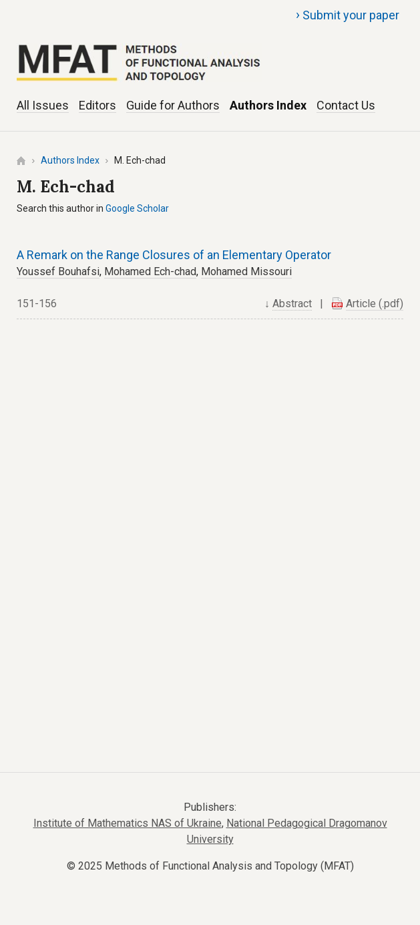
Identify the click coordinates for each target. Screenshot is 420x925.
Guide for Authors (173, 105)
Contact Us (346, 105)
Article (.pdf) (374, 303)
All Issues (43, 105)
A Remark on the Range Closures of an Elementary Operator (174, 255)
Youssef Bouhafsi (58, 271)
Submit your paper (347, 15)
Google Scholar (137, 208)
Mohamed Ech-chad (150, 271)
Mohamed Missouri (246, 271)
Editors (97, 105)
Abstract (292, 303)
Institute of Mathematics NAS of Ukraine (127, 823)
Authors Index (268, 105)
